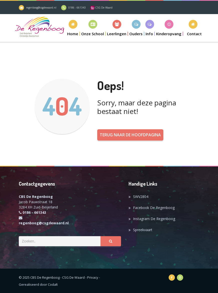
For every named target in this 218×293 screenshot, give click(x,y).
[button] (93, 27)
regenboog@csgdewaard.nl (41, 7)
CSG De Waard (101, 7)
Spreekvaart (142, 229)
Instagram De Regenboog (154, 218)
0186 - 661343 (77, 7)
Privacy (92, 277)
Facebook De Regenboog (154, 207)
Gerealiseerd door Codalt (38, 284)
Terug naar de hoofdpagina (130, 135)
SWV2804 (140, 196)
